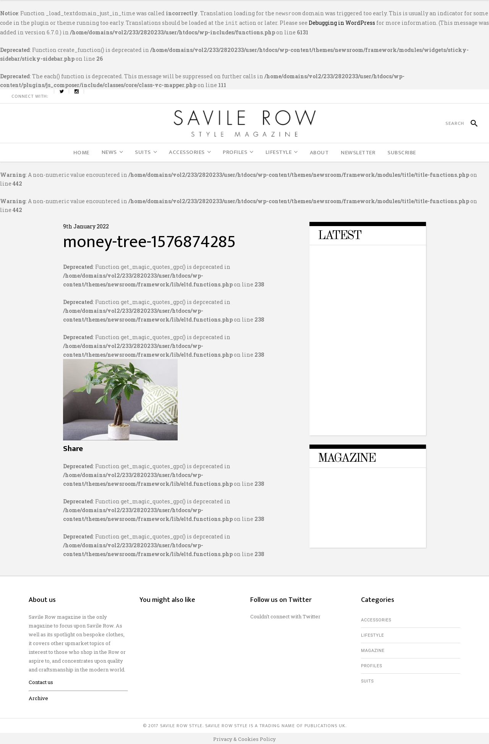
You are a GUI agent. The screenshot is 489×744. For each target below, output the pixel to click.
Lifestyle (372, 633)
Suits (367, 679)
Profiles (371, 664)
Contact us (41, 680)
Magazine (373, 649)
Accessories (376, 618)
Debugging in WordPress (342, 22)
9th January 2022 (86, 224)
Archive (38, 696)
